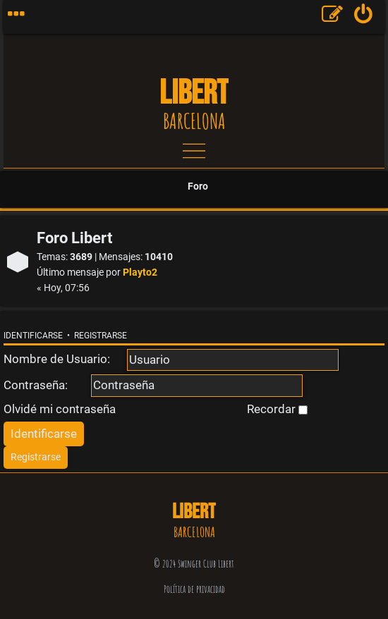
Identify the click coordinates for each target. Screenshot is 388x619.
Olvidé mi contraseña (60, 409)
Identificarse (33, 336)
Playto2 (140, 272)
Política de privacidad (194, 589)
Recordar (277, 409)
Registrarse (100, 336)
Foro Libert (74, 238)
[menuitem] (363, 17)
